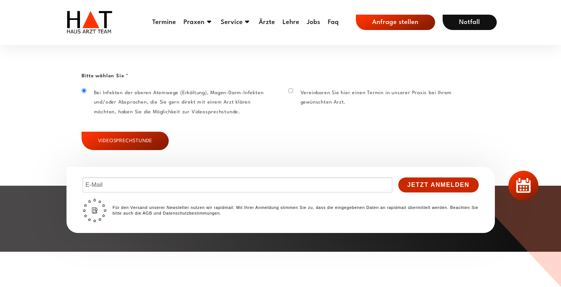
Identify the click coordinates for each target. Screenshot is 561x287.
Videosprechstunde (125, 140)
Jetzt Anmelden (438, 185)
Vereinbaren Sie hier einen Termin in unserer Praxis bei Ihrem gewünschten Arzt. (370, 96)
